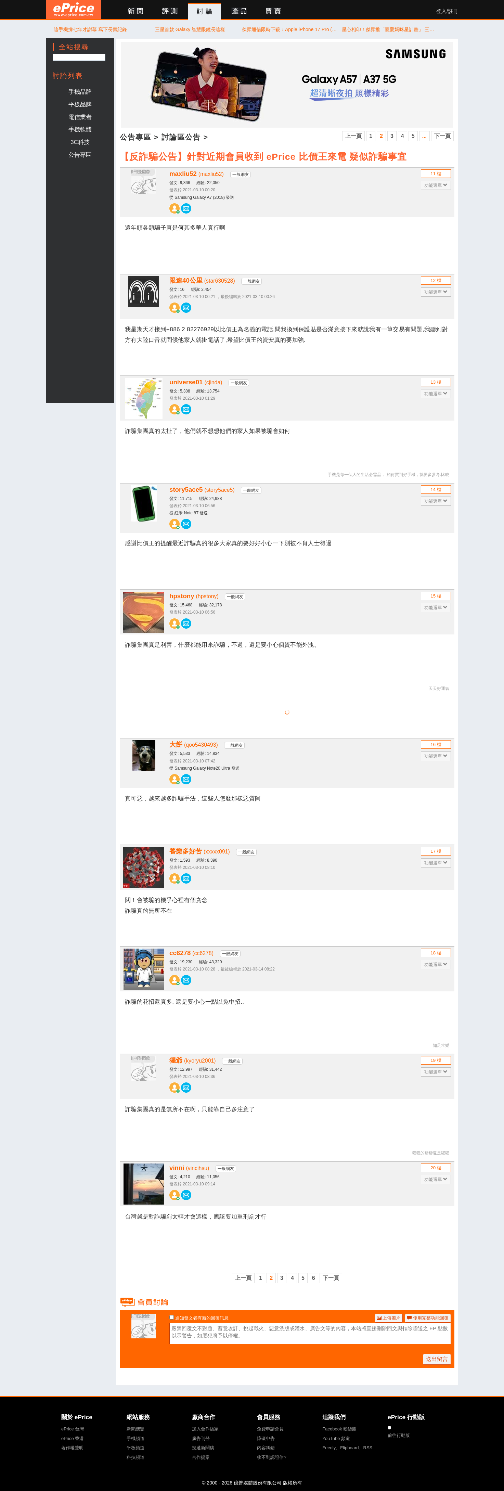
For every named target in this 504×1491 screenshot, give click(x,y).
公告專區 (80, 154)
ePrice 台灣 (72, 1428)
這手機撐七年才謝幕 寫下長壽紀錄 (90, 29)
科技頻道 (135, 1457)
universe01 (195, 382)
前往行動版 (399, 1435)
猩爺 (192, 1060)
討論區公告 (181, 137)
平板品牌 (80, 104)
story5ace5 (202, 489)
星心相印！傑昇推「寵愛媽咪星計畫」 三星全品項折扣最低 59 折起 (390, 29)
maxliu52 (196, 173)
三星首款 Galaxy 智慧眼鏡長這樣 (190, 29)
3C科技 (80, 142)
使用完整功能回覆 (428, 1318)
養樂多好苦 (199, 851)
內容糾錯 (266, 1447)
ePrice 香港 (72, 1438)
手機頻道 (135, 1438)
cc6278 (191, 952)
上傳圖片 (389, 1318)
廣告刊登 (201, 1438)
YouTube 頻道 (336, 1438)
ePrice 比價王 (73, 9)
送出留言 (437, 1359)
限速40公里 (202, 280)
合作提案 (201, 1457)
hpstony (194, 596)
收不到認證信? (271, 1457)
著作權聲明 (72, 1447)
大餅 (193, 744)
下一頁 (442, 136)
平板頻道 (135, 1447)
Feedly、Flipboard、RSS (347, 1447)
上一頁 (353, 136)
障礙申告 (266, 1438)
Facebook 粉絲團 (339, 1428)
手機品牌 (80, 91)
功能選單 (436, 185)
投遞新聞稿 (203, 1447)
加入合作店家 (205, 1428)
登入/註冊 (447, 11)
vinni (189, 1167)
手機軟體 (80, 129)
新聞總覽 (135, 1428)
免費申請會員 (270, 1428)
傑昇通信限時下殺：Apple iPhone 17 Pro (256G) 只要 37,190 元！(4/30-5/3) (290, 29)
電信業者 (80, 117)
